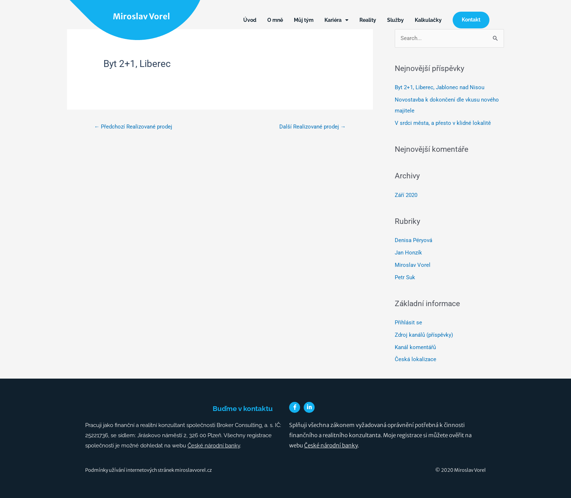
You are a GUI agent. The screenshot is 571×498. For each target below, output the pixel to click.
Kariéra (336, 20)
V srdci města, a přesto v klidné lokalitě (443, 123)
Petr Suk (405, 277)
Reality (367, 20)
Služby (395, 20)
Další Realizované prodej (312, 126)
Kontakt (471, 20)
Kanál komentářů (415, 347)
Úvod (249, 20)
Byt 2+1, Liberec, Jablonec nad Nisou (439, 87)
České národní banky (214, 445)
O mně (275, 20)
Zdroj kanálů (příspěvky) (424, 335)
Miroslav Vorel (141, 16)
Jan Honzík (408, 252)
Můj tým (304, 20)
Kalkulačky (428, 20)
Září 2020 (406, 195)
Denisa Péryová (413, 240)
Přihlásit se (408, 322)
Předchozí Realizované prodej (133, 126)
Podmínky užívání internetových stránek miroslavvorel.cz (148, 470)
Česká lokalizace (415, 359)
